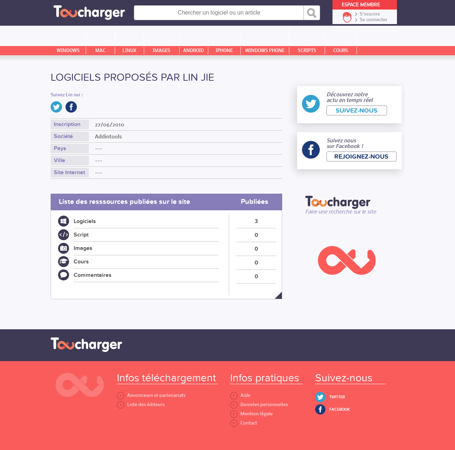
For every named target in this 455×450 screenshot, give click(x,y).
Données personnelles (259, 404)
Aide (240, 395)
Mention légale (251, 413)
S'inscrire (370, 14)
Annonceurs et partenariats (151, 395)
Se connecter (373, 20)
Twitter (337, 397)
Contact (243, 423)
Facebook (339, 409)
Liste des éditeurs (141, 404)
